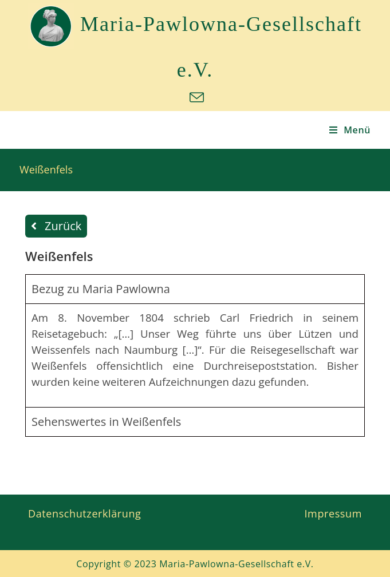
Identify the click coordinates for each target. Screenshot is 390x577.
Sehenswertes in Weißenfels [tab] (106, 421)
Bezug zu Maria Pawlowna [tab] (100, 289)
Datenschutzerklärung (84, 513)
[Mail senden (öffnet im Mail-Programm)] (195, 97)
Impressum (332, 513)
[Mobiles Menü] (350, 130)
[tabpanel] (195, 355)
